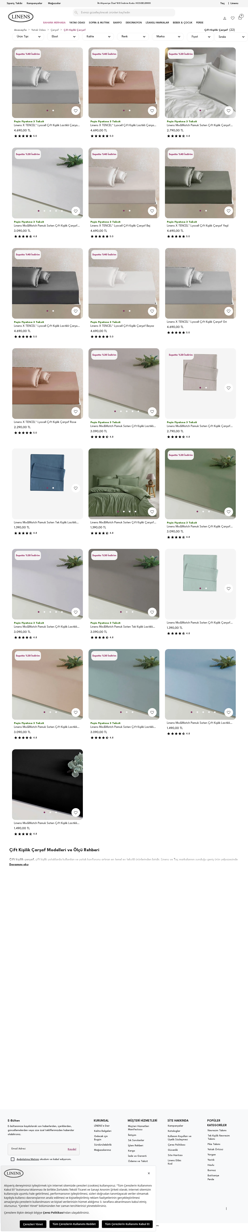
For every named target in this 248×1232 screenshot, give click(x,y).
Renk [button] (125, 36)
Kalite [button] (90, 36)
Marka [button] (161, 36)
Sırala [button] (222, 37)
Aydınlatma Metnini (28, 1159)
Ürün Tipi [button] (22, 36)
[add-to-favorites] (76, 111)
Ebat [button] (55, 36)
